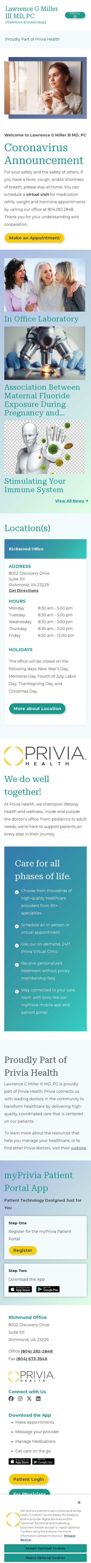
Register (22, 1250)
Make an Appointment (34, 237)
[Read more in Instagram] (21, 1399)
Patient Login (28, 1479)
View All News (71, 501)
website (78, 1148)
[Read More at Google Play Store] (43, 1461)
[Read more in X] (30, 1399)
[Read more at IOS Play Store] (20, 1289)
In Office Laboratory (41, 319)
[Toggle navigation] (75, 15)
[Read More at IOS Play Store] (20, 1461)
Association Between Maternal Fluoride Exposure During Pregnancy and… (42, 400)
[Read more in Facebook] (12, 1399)
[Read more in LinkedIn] (39, 1399)
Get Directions (23, 590)
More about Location (37, 708)
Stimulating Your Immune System (35, 485)
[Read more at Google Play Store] (48, 1289)
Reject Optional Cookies (45, 1557)
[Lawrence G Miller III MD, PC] (32, 15)
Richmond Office (26, 549)
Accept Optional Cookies (46, 1548)
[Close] (79, 1502)
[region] (45, 1528)
